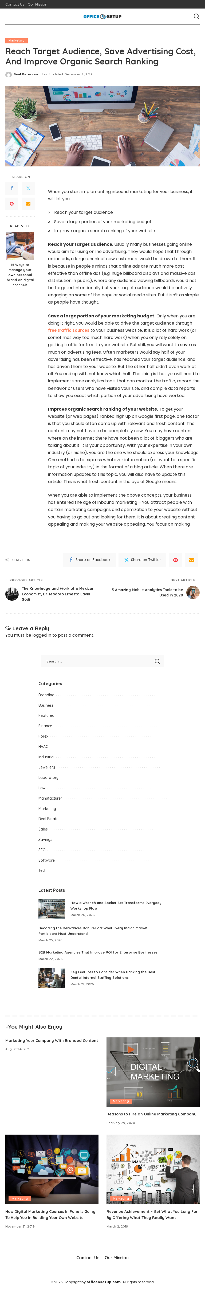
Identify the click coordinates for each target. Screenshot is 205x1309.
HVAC (43, 748)
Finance (45, 728)
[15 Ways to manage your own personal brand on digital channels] (20, 246)
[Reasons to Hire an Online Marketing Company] (153, 1080)
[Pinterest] (11, 204)
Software (46, 862)
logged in (41, 638)
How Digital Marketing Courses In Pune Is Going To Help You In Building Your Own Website (47, 1231)
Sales (43, 831)
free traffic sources (70, 330)
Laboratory (48, 780)
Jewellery (46, 769)
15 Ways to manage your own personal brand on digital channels (20, 275)
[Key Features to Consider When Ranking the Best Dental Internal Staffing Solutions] (51, 986)
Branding (46, 697)
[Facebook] (11, 188)
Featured (46, 717)
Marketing (17, 41)
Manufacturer (50, 800)
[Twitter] (28, 188)
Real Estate (48, 821)
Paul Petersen (26, 74)
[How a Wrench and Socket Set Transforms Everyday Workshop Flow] (51, 911)
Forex (43, 738)
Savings (45, 842)
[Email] (28, 204)
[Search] (196, 16)
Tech (42, 872)
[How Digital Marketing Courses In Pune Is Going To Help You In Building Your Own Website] (51, 1183)
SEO (42, 852)
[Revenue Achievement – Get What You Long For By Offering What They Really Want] (153, 1183)
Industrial (46, 759)
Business (46, 707)
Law (42, 790)
